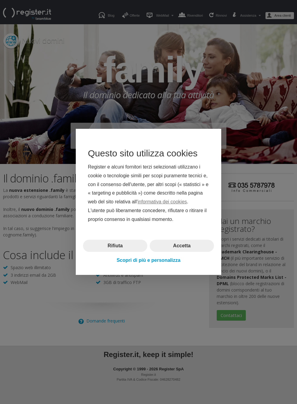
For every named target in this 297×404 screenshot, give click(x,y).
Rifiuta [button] (115, 245)
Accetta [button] (182, 245)
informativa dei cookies (162, 202)
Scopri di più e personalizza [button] (149, 260)
